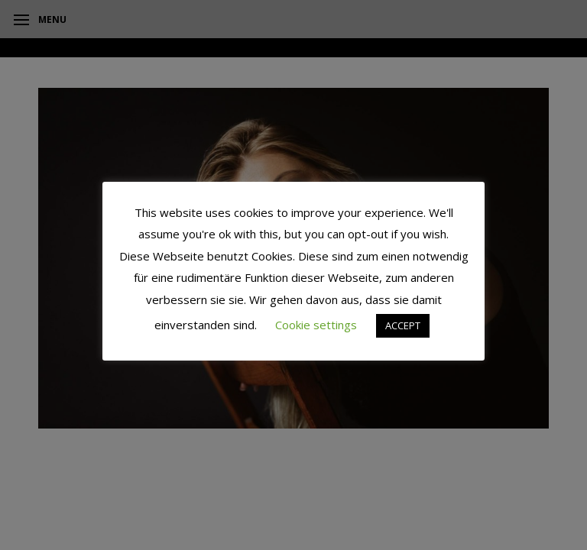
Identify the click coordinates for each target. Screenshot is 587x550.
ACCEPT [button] (402, 325)
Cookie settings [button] (316, 324)
